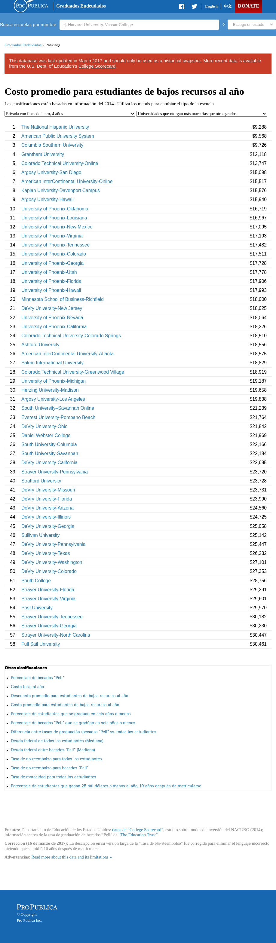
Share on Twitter (194, 7)
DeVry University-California (49, 462)
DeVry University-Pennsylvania (53, 544)
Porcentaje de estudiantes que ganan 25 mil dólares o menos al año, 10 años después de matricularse (106, 786)
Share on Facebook (182, 7)
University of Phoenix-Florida (51, 281)
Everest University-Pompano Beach (58, 417)
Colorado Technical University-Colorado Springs (71, 335)
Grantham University (42, 154)
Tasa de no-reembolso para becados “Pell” (49, 768)
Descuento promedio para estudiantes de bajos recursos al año (69, 696)
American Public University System (57, 136)
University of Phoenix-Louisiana (54, 217)
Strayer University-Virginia (48, 598)
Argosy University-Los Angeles (53, 399)
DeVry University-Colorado (49, 571)
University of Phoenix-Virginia (51, 235)
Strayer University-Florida (47, 589)
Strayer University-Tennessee (52, 616)
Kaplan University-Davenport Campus (60, 190)
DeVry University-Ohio (44, 426)
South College (36, 580)
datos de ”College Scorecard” (137, 829)
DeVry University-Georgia (47, 526)
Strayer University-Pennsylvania (54, 471)
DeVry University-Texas (45, 553)
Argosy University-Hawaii (47, 199)
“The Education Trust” (138, 834)
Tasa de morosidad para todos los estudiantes (53, 777)
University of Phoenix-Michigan (53, 381)
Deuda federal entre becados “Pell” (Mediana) (53, 750)
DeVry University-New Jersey (51, 308)
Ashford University (40, 344)
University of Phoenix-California (54, 326)
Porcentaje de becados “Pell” (37, 678)
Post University (37, 607)
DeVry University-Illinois (46, 516)
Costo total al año (27, 687)
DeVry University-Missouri (48, 489)
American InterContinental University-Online (66, 181)
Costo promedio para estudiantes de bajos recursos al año (65, 705)
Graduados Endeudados (81, 5)
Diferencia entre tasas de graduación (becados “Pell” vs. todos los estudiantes (83, 732)
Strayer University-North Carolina (55, 635)
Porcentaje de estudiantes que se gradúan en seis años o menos (71, 714)
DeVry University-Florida (46, 498)
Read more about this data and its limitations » (71, 857)
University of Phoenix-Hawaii (51, 290)
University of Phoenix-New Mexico (57, 226)
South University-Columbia (49, 444)
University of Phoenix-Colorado (53, 253)
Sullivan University (40, 535)
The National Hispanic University (55, 127)
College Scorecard (96, 66)
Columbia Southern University (52, 145)
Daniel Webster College (46, 435)
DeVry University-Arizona (47, 507)
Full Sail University (40, 644)
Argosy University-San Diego (51, 172)
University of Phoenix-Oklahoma (54, 208)
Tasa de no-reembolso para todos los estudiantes (56, 759)
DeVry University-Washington (51, 562)
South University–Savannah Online (57, 408)
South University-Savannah (49, 453)
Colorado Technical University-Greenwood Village (72, 372)
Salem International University (52, 362)
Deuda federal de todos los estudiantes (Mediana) (57, 741)
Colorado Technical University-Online (59, 163)
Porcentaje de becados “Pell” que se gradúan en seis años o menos (73, 723)
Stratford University (41, 480)
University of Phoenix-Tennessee (55, 244)
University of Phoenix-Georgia (52, 263)
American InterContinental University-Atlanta (67, 353)
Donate (248, 6)
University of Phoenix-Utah (49, 272)
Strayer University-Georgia (49, 625)
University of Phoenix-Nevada (52, 317)
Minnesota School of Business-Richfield (62, 299)
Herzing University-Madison (50, 390)
